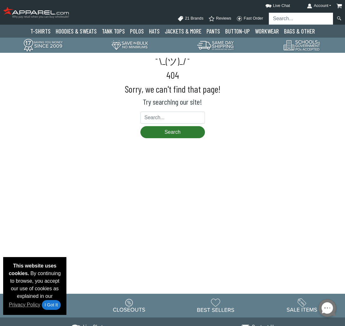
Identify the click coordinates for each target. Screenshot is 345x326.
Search (172, 132)
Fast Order (249, 18)
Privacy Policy (24, 304)
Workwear (267, 31)
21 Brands (190, 18)
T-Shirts (40, 31)
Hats (154, 31)
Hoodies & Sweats (76, 31)
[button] (272, 4)
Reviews (219, 18)
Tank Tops (113, 31)
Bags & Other (299, 31)
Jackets (183, 31)
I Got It (51, 304)
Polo (137, 31)
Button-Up (237, 31)
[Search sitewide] (301, 19)
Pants (213, 31)
